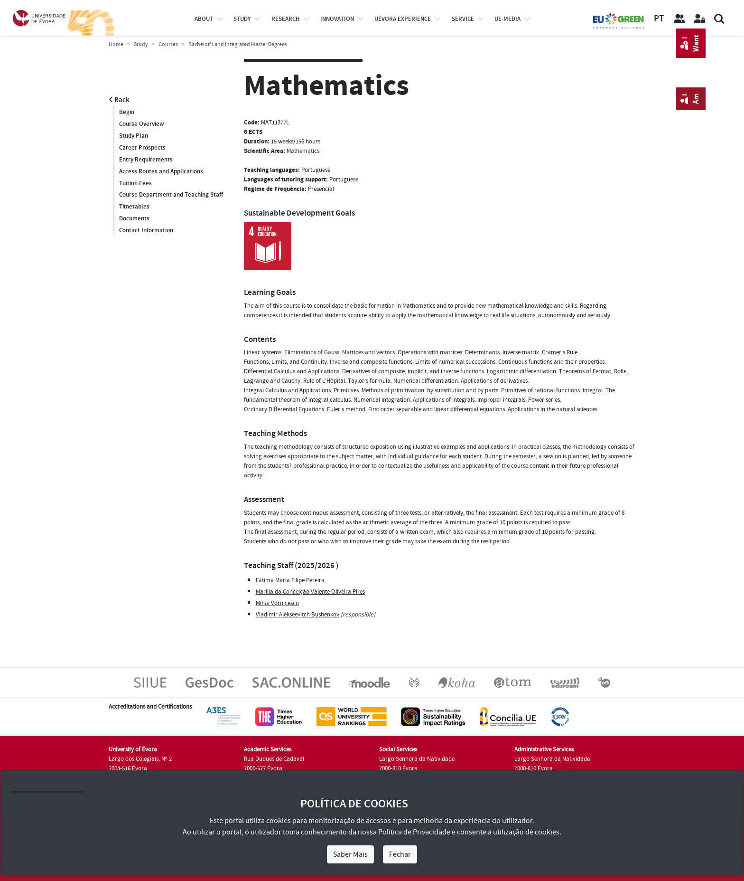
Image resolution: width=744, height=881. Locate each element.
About (204, 19)
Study (141, 44)
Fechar (400, 854)
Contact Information (146, 231)
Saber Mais (350, 854)
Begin (126, 112)
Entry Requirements (146, 159)
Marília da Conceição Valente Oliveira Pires (310, 591)
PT (659, 19)
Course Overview (141, 124)
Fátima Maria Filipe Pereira (290, 580)
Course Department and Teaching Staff (171, 195)
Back (119, 99)
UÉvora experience (402, 19)
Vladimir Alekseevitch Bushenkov (297, 614)
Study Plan (133, 136)
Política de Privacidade (414, 832)
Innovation (337, 19)
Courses (168, 44)
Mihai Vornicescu (277, 603)
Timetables (134, 207)
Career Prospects (142, 147)
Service (463, 19)
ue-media (507, 19)
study (242, 19)
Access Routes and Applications (161, 171)
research (285, 19)
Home (116, 44)
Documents (134, 219)
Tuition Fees (135, 183)
